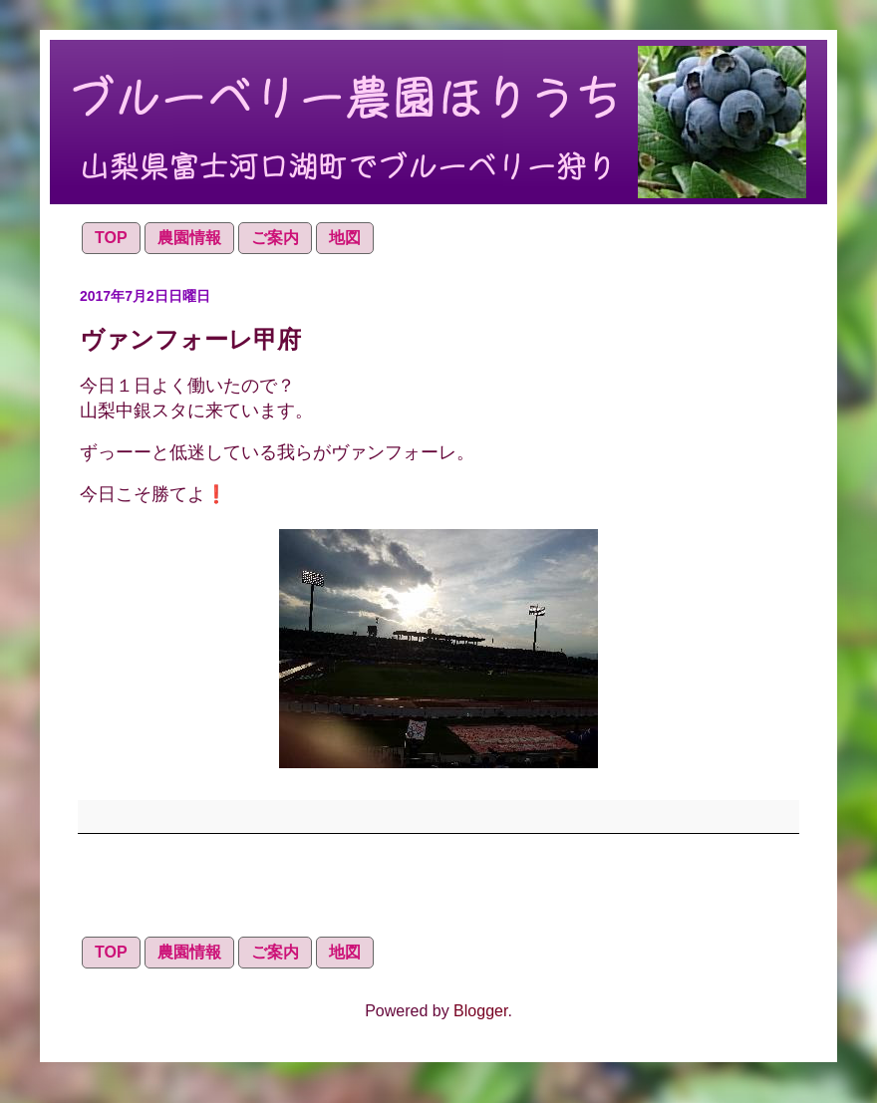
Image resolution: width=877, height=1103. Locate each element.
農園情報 (189, 237)
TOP (111, 237)
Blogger (480, 1010)
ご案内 (275, 237)
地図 (345, 237)
